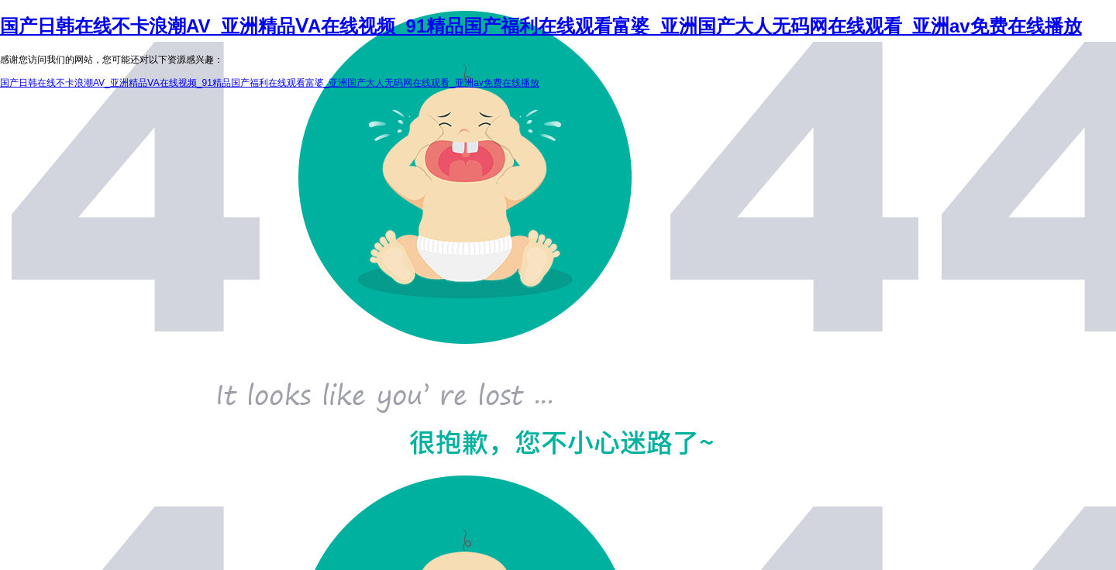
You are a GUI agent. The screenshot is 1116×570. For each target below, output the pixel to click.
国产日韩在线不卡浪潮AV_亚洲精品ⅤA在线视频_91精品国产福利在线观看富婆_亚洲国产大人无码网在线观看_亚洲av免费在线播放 (541, 25)
